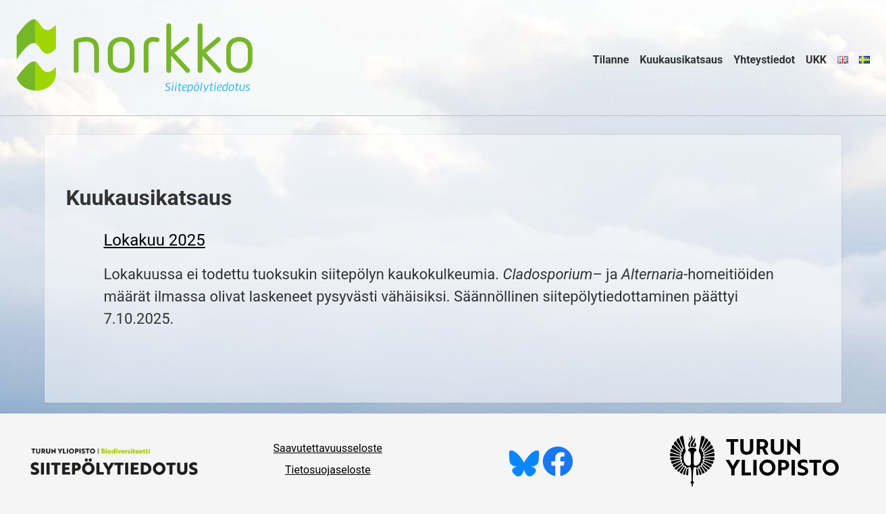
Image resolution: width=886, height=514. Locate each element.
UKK (816, 59)
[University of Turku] (754, 482)
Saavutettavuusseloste (328, 448)
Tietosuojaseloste (328, 469)
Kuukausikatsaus (681, 59)
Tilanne (611, 59)
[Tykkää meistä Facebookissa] (557, 473)
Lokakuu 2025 (154, 240)
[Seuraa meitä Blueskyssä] (524, 473)
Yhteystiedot (764, 59)
